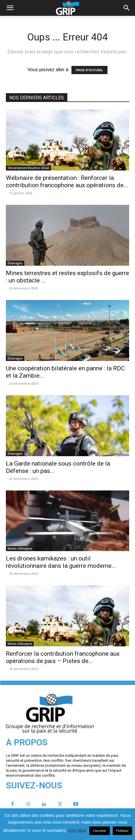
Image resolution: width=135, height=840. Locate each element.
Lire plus (77, 830)
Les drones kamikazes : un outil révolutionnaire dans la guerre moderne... (61, 562)
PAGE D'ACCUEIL (89, 70)
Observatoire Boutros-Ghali (28, 168)
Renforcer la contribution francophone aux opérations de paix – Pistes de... (62, 657)
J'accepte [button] (99, 830)
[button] (127, 8)
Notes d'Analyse (20, 548)
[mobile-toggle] (10, 8)
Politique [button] (122, 830)
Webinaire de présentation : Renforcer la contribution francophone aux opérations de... (67, 181)
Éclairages (15, 263)
